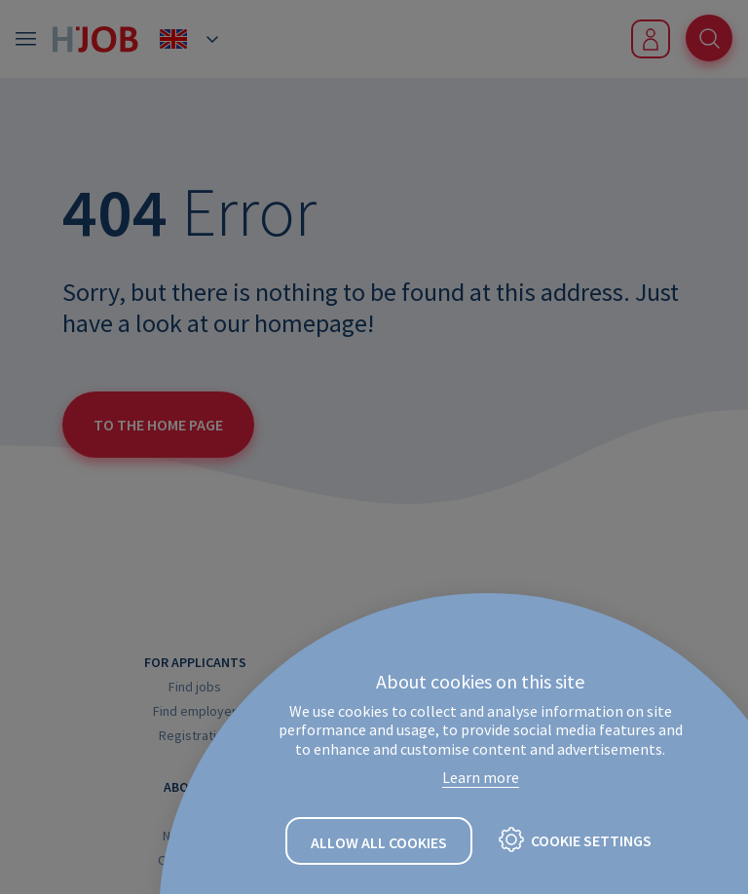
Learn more (480, 777)
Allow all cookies (379, 842)
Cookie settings (591, 840)
